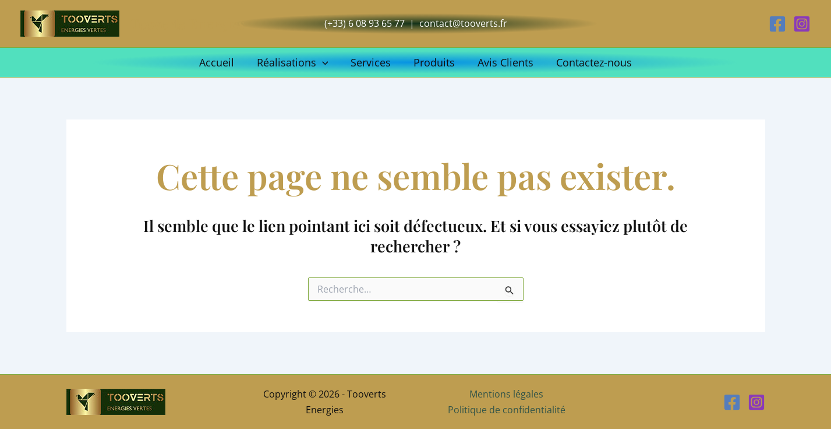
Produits (433, 62)
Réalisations (295, 62)
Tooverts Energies (187, 23)
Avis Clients (503, 62)
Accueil (220, 62)
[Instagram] (802, 24)
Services (372, 62)
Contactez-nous (590, 62)
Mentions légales (506, 394)
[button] (325, 62)
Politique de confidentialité (506, 409)
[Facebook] (777, 24)
